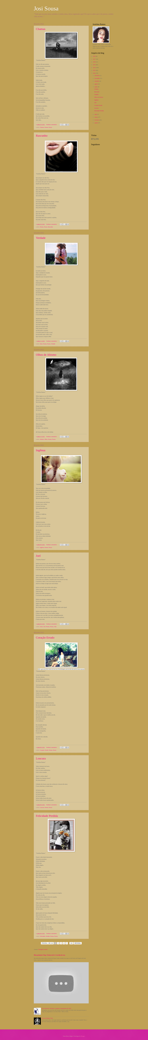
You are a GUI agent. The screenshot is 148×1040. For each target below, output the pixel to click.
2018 (94, 56)
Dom (41, 344)
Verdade (40, 237)
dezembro (97, 75)
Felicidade (42, 936)
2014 (94, 67)
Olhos (46, 439)
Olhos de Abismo (46, 354)
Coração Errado (45, 637)
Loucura (41, 758)
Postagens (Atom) (42, 949)
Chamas (40, 29)
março (96, 117)
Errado (46, 750)
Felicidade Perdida (47, 815)
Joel (38, 555)
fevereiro (97, 120)
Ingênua (40, 450)
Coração (42, 750)
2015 (94, 64)
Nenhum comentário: (51, 124)
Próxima (77, 943)
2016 (94, 62)
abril (96, 114)
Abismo (42, 439)
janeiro (96, 123)
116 (71, 943)
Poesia (50, 127)
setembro (97, 81)
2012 (94, 73)
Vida (55, 626)
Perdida (48, 936)
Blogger (83, 1036)
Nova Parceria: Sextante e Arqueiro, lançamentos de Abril (56, 1008)
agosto (96, 84)
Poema (46, 127)
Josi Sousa (46, 8)
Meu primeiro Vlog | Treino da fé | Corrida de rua (49, 955)
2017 (94, 59)
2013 (94, 70)
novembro (97, 78)
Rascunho (41, 135)
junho (96, 87)
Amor (41, 626)
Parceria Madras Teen (47, 1018)
